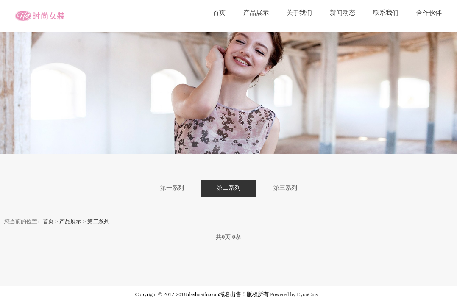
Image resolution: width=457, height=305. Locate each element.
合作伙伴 (429, 12)
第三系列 (285, 188)
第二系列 (228, 188)
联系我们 (385, 12)
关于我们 (299, 12)
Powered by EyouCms (293, 294)
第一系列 (172, 188)
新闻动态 (342, 12)
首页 (219, 12)
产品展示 (256, 12)
